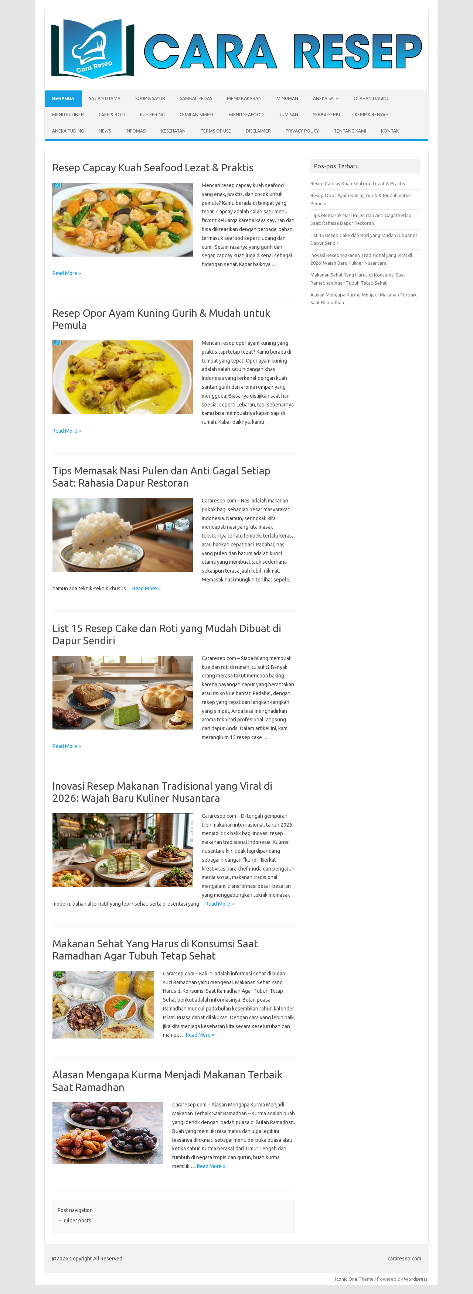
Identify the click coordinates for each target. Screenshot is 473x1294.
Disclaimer (258, 130)
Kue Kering (152, 114)
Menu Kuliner (68, 114)
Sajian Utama (104, 98)
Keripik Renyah (371, 114)
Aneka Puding (68, 130)
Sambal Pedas (196, 98)
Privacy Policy (302, 130)
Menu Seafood (246, 114)
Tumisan (288, 114)
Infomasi (136, 130)
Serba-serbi (326, 114)
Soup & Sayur (150, 98)
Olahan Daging (371, 98)
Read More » (66, 273)
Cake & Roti (112, 114)
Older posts (74, 1220)
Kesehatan (173, 130)
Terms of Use (215, 130)
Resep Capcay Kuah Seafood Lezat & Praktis (152, 167)
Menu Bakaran (244, 98)
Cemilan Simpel (197, 114)
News (105, 130)
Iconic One (346, 1278)
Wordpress (416, 1278)
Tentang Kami (350, 130)
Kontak (390, 130)
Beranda (63, 98)
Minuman (287, 98)
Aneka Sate (326, 98)
